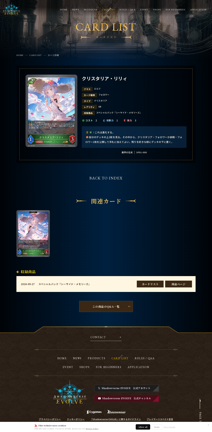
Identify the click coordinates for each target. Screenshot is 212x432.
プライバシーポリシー (50, 419)
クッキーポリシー (76, 419)
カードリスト (150, 284)
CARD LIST (35, 55)
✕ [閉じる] (208, 424)
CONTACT (98, 337)
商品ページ (179, 284)
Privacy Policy (92, 428)
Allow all (143, 427)
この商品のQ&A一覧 (106, 306)
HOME (19, 55)
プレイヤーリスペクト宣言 (160, 419)
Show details (169, 427)
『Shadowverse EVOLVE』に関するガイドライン (115, 419)
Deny (157, 427)
